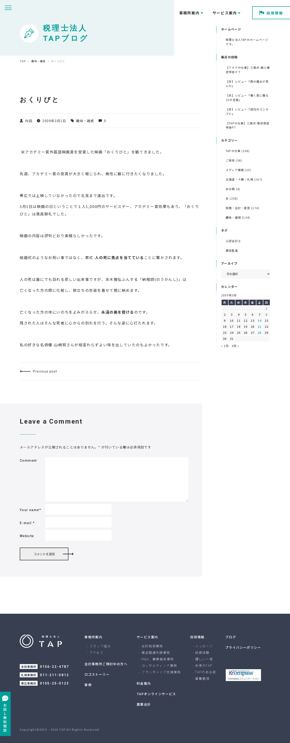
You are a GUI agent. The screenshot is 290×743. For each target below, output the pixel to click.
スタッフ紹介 (100, 646)
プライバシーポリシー (243, 647)
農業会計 (144, 704)
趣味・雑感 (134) (238, 217)
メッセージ (204, 646)
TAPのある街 (205, 672)
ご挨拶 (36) (234, 160)
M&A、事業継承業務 (158, 659)
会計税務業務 (152, 646)
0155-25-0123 (54, 683)
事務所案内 (93, 637)
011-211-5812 (54, 675)
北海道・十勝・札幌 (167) (244, 179)
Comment (28, 460)
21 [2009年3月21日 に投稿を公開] (259, 326)
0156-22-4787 (54, 666)
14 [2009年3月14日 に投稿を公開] (259, 320)
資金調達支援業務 (156, 652)
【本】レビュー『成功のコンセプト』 (247, 111)
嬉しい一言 (204, 659)
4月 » (235, 346)
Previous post (45, 371)
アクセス (97, 652)
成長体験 (202, 652)
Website (27, 536)
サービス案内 (147, 637)
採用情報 (271, 12)
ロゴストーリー (97, 674)
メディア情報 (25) (238, 170)
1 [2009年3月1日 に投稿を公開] (266, 308)
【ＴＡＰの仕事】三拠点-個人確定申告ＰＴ (248, 69)
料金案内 (144, 683)
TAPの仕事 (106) (238, 151)
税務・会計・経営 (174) (242, 208)
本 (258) (232, 198)
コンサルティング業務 (159, 665)
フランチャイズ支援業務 (161, 672)
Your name (30, 510)
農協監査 (232, 250)
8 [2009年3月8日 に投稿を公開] (266, 314)
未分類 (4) (233, 189)
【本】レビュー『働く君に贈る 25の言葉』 (247, 97)
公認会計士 (233, 241)
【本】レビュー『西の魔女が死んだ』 (247, 83)
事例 (88, 684)
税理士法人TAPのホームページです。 (247, 42)
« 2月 (225, 346)
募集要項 (202, 678)
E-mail (27, 523)
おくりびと (117, 152)
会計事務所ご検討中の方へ (105, 664)
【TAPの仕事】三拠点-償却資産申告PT (247, 125)
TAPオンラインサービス (156, 693)
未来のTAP (203, 665)
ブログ (230, 637)
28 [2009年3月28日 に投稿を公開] (259, 332)
